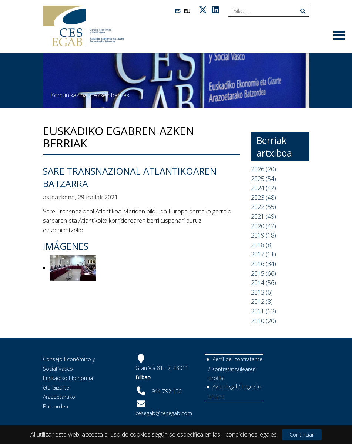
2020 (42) (263, 226)
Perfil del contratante (237, 359)
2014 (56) (263, 283)
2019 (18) (263, 235)
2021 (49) (263, 216)
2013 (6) (262, 292)
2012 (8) (262, 301)
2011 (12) (263, 311)
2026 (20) (263, 169)
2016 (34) (263, 264)
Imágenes (65, 246)
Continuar (301, 434)
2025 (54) (263, 179)
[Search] (266, 11)
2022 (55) (263, 207)
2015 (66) (263, 273)
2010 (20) (263, 321)
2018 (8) (262, 245)
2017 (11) (263, 254)
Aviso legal (224, 386)
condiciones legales (251, 434)
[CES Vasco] (83, 26)
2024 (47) (263, 188)
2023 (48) (263, 198)
